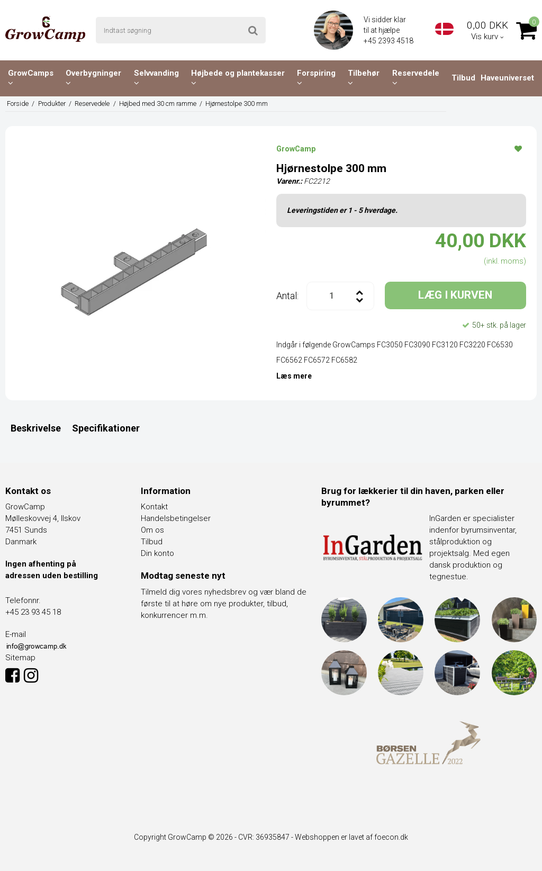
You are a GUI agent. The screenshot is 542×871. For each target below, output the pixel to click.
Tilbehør (364, 77)
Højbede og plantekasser (238, 77)
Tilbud (463, 78)
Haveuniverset (507, 78)
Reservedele (415, 77)
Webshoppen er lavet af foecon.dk (351, 837)
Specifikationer (106, 428)
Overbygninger (93, 77)
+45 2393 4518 (389, 41)
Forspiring (316, 77)
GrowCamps (30, 77)
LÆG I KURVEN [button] (455, 295)
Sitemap (20, 657)
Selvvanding (156, 77)
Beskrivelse (36, 428)
